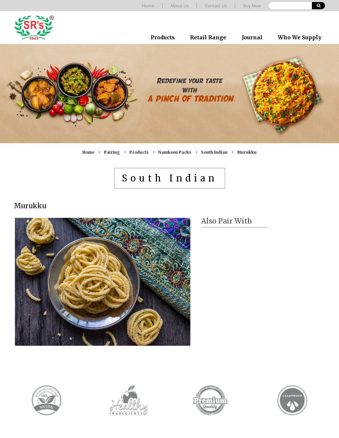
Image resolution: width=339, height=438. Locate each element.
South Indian (214, 152)
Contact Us (216, 6)
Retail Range (208, 37)
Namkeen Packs (174, 152)
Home (148, 6)
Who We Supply (299, 37)
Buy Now (252, 6)
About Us (179, 6)
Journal (252, 37)
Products (163, 37)
